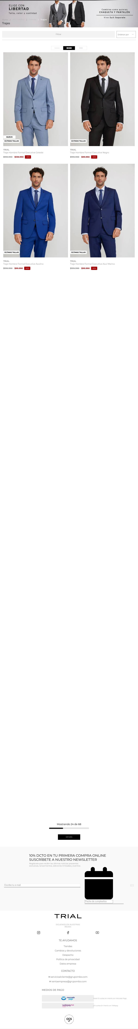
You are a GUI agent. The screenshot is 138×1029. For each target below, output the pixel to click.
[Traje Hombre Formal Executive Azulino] (35, 217)
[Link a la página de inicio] (5, 19)
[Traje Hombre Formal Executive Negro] (102, 105)
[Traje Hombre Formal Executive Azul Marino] (102, 217)
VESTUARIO (18, 19)
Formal (32, 19)
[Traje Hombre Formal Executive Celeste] (35, 105)
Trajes (44, 19)
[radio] (57, 48)
